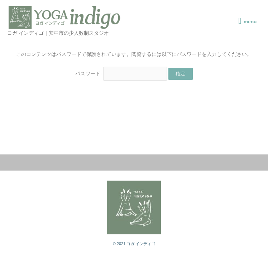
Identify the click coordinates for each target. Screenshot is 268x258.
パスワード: (121, 73)
